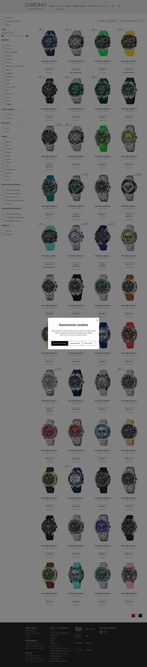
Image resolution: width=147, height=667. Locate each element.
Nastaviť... (89, 343)
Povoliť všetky (59, 343)
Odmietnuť (75, 343)
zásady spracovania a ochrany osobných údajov (76, 334)
